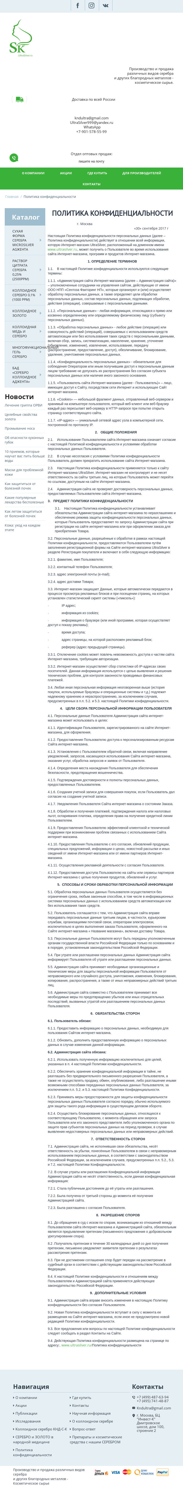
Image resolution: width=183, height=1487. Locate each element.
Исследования (28, 1421)
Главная (12, 196)
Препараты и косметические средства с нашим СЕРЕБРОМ (96, 1439)
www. (52, 249)
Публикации (26, 1413)
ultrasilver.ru (66, 249)
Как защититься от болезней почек (20, 485)
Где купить (97, 173)
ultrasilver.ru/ (81, 1345)
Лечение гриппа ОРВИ (23, 405)
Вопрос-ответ (84, 1429)
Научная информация (91, 1413)
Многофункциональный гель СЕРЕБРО (25, 352)
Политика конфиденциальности (32, 1452)
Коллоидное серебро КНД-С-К (41, 1429)
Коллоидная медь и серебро (24, 331)
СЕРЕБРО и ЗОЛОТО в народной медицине (33, 1439)
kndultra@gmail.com (92, 118)
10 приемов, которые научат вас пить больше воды (25, 456)
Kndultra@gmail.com (154, 1408)
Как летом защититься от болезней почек (23, 513)
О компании (33, 173)
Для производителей (141, 173)
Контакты (92, 184)
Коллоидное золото (24, 313)
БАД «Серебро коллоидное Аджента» (24, 375)
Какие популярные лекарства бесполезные (24, 499)
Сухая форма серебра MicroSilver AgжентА (23, 240)
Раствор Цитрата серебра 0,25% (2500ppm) (20, 269)
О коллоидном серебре (92, 1421)
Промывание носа (20, 428)
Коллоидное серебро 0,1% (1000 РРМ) (24, 295)
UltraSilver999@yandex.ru (91, 122)
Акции (66, 173)
